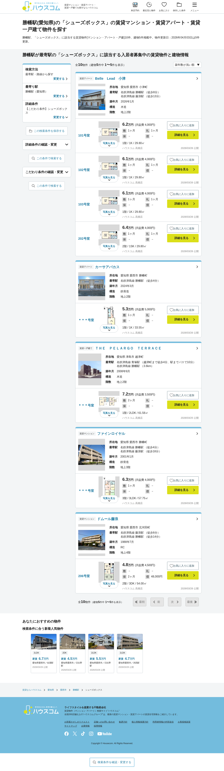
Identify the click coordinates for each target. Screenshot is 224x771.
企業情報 (85, 726)
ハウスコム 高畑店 (132, 148)
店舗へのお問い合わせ (104, 722)
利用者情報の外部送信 (163, 722)
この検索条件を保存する (49, 130)
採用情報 (98, 726)
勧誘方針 (123, 722)
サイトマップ (70, 726)
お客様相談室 (184, 722)
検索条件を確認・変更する (114, 762)
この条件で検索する (49, 158)
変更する (59, 78)
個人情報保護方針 (140, 722)
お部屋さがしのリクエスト (77, 722)
